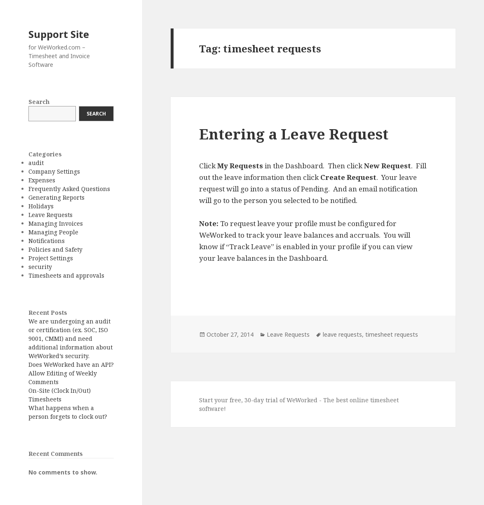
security (40, 267)
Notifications (46, 241)
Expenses (41, 180)
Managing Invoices (55, 223)
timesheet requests (391, 334)
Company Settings (54, 171)
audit (36, 163)
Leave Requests (50, 215)
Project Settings (50, 258)
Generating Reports (56, 197)
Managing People (53, 232)
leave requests (342, 334)
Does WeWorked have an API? (71, 364)
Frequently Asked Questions (69, 189)
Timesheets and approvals (66, 275)
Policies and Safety (55, 249)
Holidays (41, 206)
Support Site (58, 34)
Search (38, 102)
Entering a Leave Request (293, 134)
